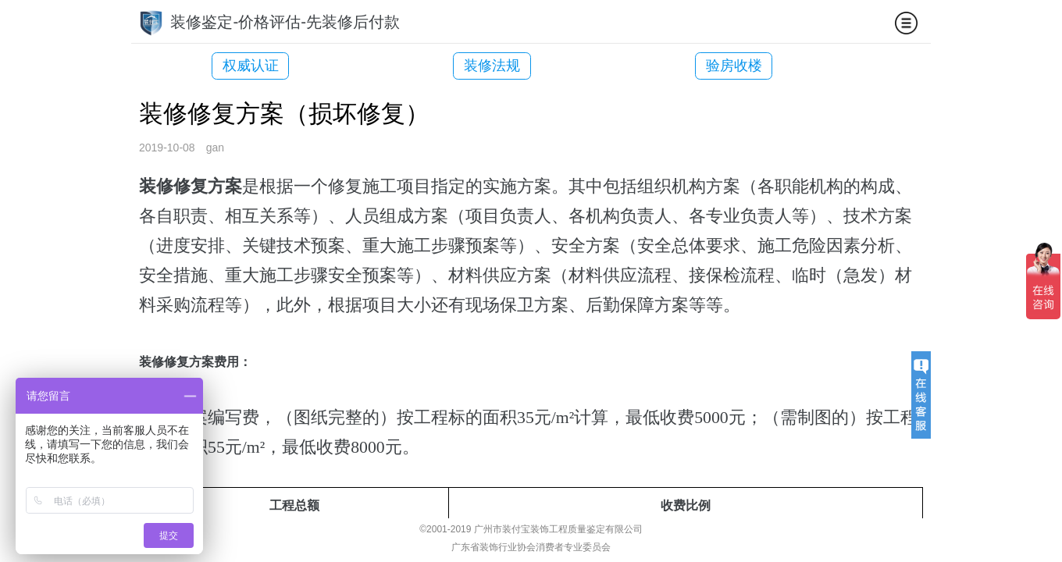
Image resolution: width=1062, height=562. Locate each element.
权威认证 (251, 65)
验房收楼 (687, 65)
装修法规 (468, 65)
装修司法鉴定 (905, 65)
